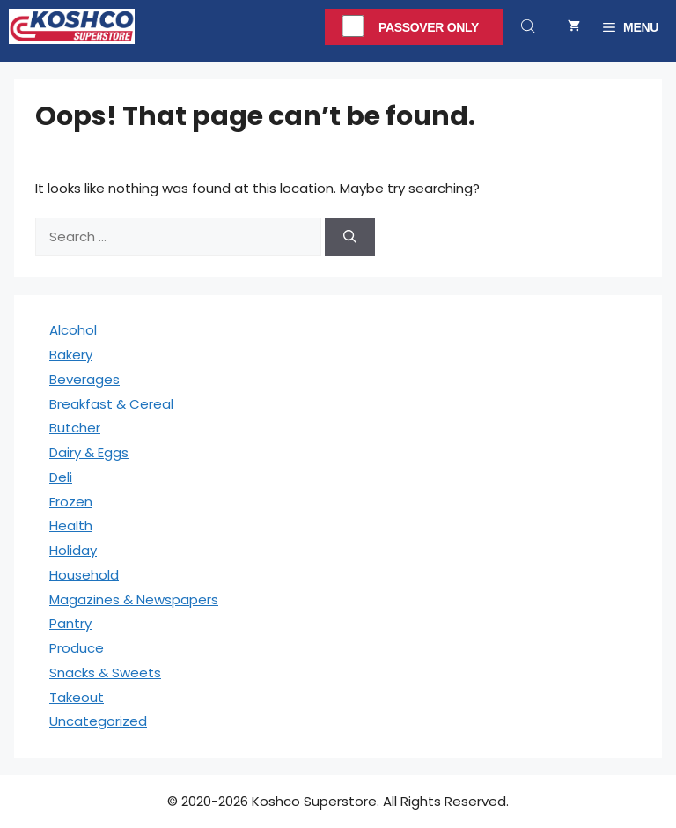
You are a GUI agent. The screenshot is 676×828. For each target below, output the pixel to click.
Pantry (70, 623)
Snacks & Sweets (105, 672)
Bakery (70, 354)
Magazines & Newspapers (133, 599)
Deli (60, 477)
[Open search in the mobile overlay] (530, 26)
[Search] (350, 237)
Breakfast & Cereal (111, 404)
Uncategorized (98, 721)
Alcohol (73, 330)
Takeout (76, 697)
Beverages (84, 379)
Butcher (74, 427)
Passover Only (428, 27)
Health (70, 525)
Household (84, 575)
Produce (76, 648)
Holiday (73, 550)
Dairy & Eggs (89, 452)
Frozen (70, 501)
